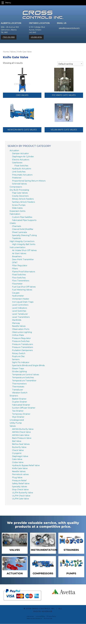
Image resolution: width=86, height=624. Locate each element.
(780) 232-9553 (9, 37)
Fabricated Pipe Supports (24, 220)
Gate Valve (17, 459)
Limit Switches (18, 172)
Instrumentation (17, 247)
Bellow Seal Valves (21, 444)
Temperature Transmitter (24, 380)
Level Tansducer (20, 314)
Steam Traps (18, 368)
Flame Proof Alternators (23, 272)
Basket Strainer (19, 399)
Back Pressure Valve (21, 438)
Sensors (15, 359)
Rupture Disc (18, 356)
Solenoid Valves (19, 184)
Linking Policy (40, 616)
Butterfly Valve (19, 447)
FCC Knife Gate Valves (64, 95)
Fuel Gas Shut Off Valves (23, 287)
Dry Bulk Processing (19, 190)
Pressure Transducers (22, 344)
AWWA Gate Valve (20, 435)
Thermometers (19, 384)
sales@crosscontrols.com (69, 28)
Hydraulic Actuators (21, 169)
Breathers (17, 256)
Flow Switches (19, 278)
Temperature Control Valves (25, 374)
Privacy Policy (51, 616)
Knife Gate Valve (20, 468)
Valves (13, 52)
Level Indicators (19, 308)
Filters (15, 268)
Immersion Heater (20, 299)
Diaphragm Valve (20, 456)
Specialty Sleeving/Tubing (24, 235)
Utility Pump (16, 423)
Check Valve (18, 450)
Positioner (17, 178)
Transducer (17, 390)
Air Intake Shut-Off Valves (24, 250)
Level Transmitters (21, 317)
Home (6, 52)
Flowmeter (17, 284)
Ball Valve (16, 441)
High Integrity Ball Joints (23, 244)
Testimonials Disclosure (34, 618)
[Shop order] (70, 64)
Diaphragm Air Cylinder (23, 156)
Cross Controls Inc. (43, 609)
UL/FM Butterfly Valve (22, 493)
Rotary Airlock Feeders (23, 199)
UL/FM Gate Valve (20, 499)
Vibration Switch (19, 393)
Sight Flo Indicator (20, 362)
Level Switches (19, 311)
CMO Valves (22, 95)
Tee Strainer (18, 411)
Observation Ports (20, 329)
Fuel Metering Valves (22, 290)
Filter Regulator (19, 265)
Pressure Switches (20, 341)
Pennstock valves (20, 474)
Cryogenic (17, 453)
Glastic (13, 223)
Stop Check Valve (20, 489)
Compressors (16, 187)
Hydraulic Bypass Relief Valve (26, 465)
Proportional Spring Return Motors (28, 181)
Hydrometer (18, 296)
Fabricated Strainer (21, 405)
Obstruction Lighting (22, 332)
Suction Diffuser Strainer (23, 408)
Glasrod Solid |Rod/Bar (22, 229)
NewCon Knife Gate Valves (22, 130)
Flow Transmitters (20, 281)
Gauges (15, 293)
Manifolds (16, 320)
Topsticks (16, 238)
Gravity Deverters (20, 196)
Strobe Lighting (19, 371)
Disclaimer (30, 616)
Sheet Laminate (19, 232)
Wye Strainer (18, 417)
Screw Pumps (18, 205)
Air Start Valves (19, 253)
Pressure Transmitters (22, 347)
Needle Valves (18, 326)
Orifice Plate (18, 335)
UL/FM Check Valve (21, 496)
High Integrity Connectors (22, 241)
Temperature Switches (23, 377)
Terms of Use (48, 618)
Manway (16, 323)
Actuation (14, 150)
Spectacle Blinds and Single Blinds (28, 365)
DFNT (15, 262)
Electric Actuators (20, 160)
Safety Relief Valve (20, 483)
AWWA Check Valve (21, 432)
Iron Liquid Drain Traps (22, 302)
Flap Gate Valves (20, 193)
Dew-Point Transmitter (23, 259)
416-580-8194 (36, 37)
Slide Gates (17, 208)
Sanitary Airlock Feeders (23, 202)
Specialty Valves (19, 486)
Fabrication (15, 214)
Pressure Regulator (21, 338)
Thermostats (18, 387)
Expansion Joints (17, 211)
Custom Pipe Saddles (22, 217)
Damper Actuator (20, 153)
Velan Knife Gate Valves (64, 130)
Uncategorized (17, 420)
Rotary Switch (18, 353)
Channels (16, 226)
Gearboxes (17, 162)
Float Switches (21, 166)
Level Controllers (20, 305)
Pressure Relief (19, 480)
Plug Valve (17, 477)
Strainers (14, 396)
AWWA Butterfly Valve (22, 429)
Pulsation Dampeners (22, 350)
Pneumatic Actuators (22, 175)
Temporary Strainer (21, 414)
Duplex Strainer (19, 402)
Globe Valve (17, 462)
